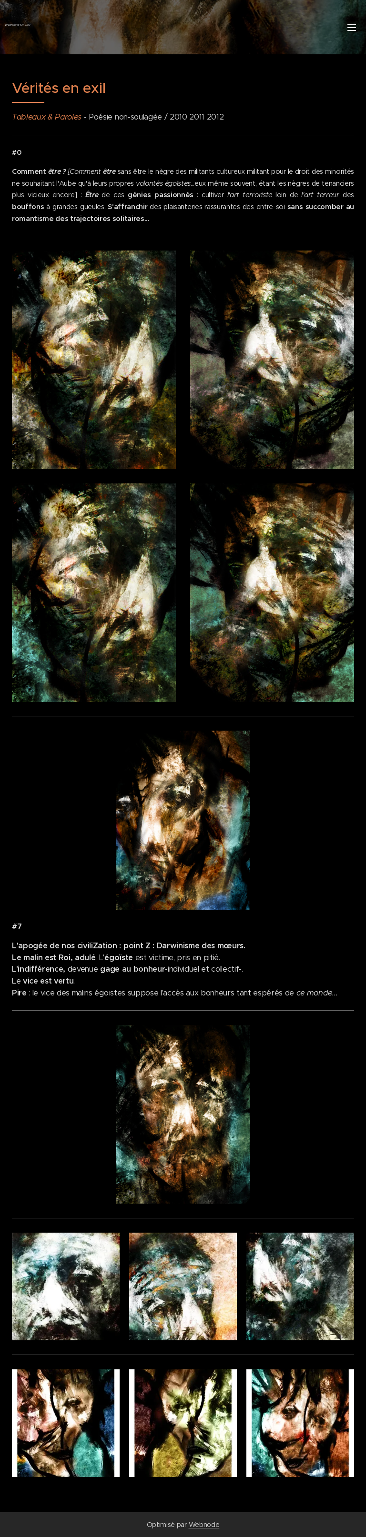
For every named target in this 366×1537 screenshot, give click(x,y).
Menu (351, 27)
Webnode (204, 1524)
